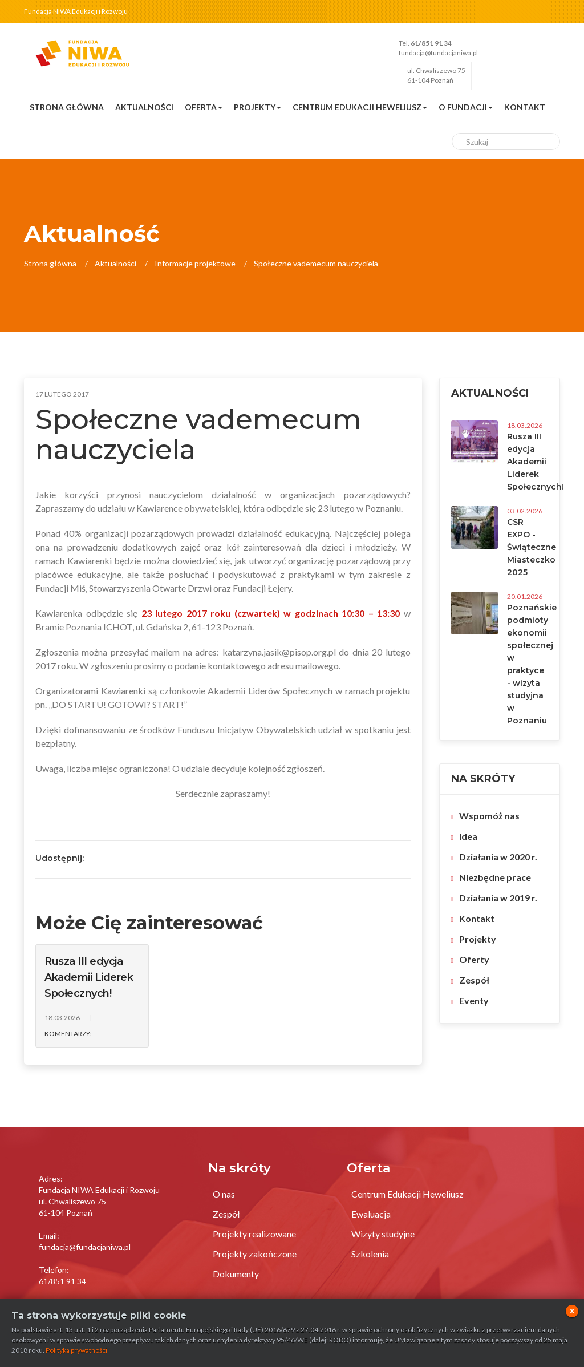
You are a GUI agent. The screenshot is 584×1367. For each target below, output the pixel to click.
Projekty (477, 938)
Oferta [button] (203, 107)
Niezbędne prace (495, 877)
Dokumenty (236, 1273)
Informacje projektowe (195, 263)
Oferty (474, 959)
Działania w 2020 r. (498, 856)
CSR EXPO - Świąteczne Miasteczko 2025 (531, 547)
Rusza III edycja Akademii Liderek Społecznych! (88, 977)
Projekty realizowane (254, 1233)
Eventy (474, 1000)
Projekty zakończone (255, 1253)
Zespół (474, 979)
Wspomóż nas (489, 815)
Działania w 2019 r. (498, 897)
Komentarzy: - (69, 1033)
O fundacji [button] (466, 107)
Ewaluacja (371, 1213)
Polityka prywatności (76, 1350)
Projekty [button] (257, 107)
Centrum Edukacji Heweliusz (407, 1193)
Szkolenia (370, 1253)
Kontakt (524, 107)
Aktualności (144, 107)
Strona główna (67, 107)
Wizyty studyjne (383, 1233)
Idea (468, 836)
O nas (224, 1193)
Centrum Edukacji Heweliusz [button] (360, 107)
